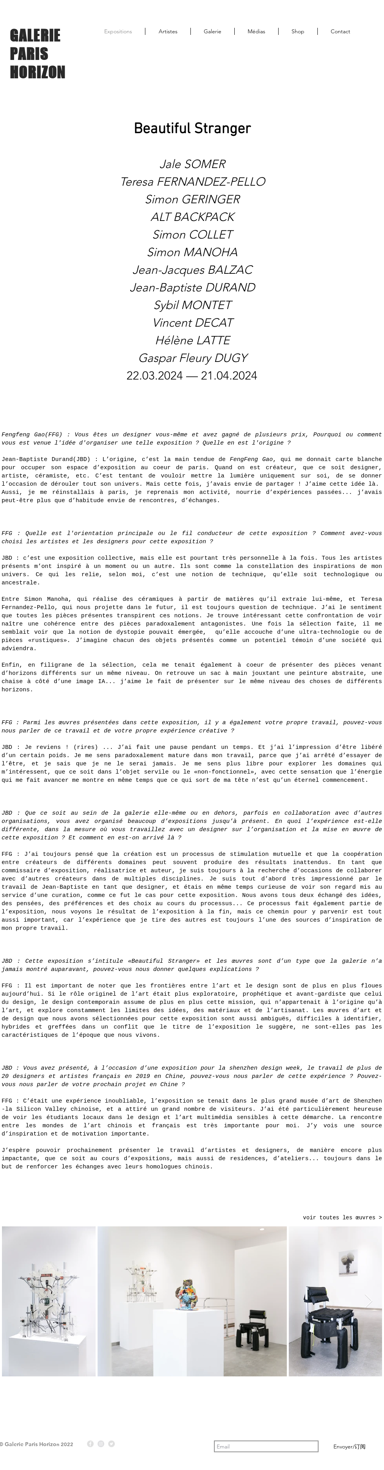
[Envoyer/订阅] (349, 1446)
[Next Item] (368, 1301)
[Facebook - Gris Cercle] (90, 1444)
